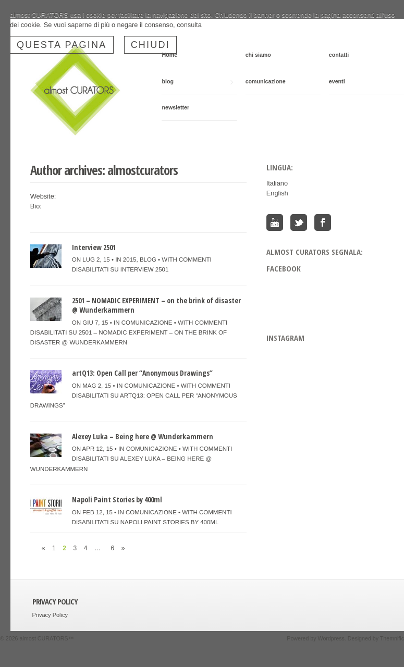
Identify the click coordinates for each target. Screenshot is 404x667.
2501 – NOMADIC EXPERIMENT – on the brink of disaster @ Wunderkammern (156, 305)
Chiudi (150, 45)
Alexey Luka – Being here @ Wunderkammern (142, 436)
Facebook (322, 222)
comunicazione (266, 81)
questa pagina (62, 45)
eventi (337, 81)
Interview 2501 (94, 247)
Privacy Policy (50, 615)
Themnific (392, 638)
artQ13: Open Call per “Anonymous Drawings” (142, 373)
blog (197, 81)
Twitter (298, 222)
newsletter (175, 107)
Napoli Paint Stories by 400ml (117, 499)
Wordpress (331, 638)
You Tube (274, 222)
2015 (130, 259)
